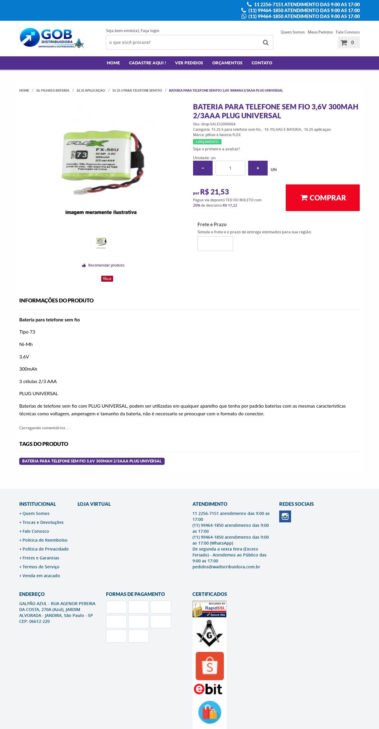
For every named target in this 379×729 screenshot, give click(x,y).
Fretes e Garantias (41, 558)
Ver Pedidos (189, 62)
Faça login (150, 30)
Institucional (37, 504)
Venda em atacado (41, 575)
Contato (262, 62)
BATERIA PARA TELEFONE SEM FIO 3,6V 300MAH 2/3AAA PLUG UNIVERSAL (92, 461)
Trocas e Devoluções (43, 522)
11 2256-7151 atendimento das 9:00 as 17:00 (306, 4)
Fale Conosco (348, 32)
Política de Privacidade (46, 549)
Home (113, 62)
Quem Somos (293, 32)
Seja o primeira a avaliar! (216, 148)
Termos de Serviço (41, 567)
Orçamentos (227, 62)
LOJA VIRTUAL (94, 504)
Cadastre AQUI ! (147, 62)
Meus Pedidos (320, 32)
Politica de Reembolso (45, 540)
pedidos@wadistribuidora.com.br (226, 567)
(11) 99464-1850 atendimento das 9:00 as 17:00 (304, 10)
